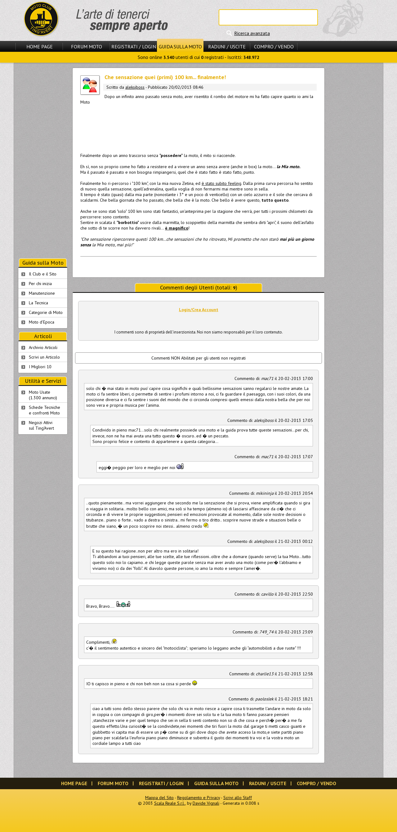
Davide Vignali (206, 803)
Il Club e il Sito (42, 274)
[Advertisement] (198, 127)
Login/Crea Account (198, 309)
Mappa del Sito (159, 797)
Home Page (39, 46)
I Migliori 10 (40, 366)
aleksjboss (135, 87)
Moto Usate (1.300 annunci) (43, 394)
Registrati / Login (133, 46)
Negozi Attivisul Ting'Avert (41, 425)
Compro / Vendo (274, 46)
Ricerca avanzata (252, 33)
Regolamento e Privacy (198, 797)
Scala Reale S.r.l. (169, 803)
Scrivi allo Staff (237, 797)
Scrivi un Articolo (44, 357)
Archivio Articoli (43, 347)
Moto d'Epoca (41, 322)
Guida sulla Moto (180, 46)
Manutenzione (42, 293)
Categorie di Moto (46, 312)
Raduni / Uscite (227, 46)
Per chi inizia (40, 283)
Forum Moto (86, 46)
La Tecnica (38, 303)
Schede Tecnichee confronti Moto (44, 410)
